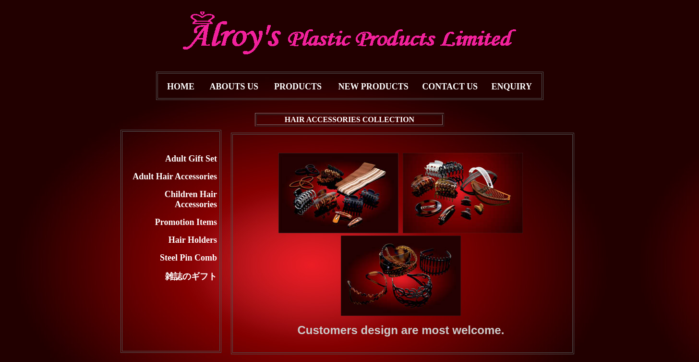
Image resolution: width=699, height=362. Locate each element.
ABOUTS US (234, 86)
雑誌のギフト (191, 276)
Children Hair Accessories (191, 199)
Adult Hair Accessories (175, 176)
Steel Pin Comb (188, 257)
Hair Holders (193, 240)
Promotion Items (186, 222)
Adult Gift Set (191, 158)
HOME (180, 86)
